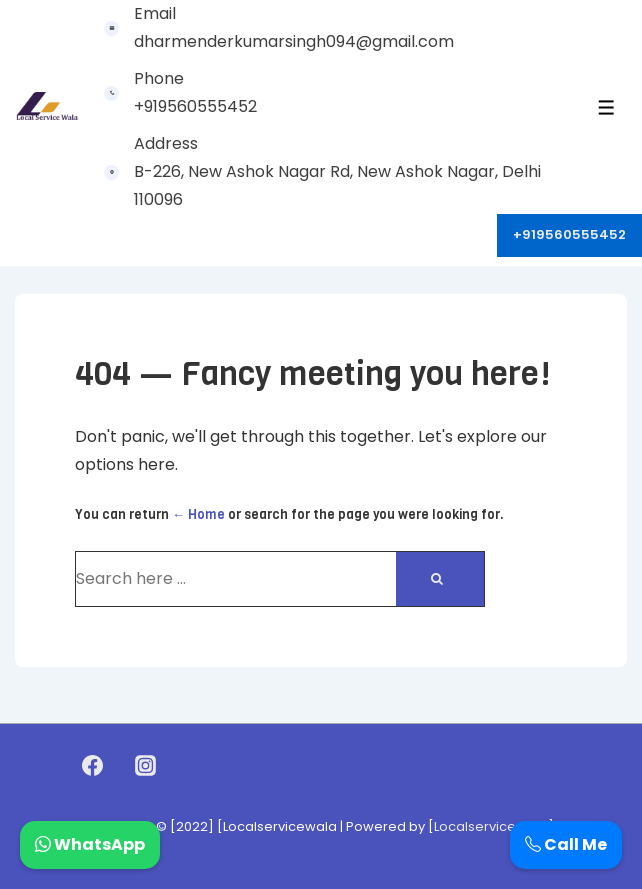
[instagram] (145, 765)
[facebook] (93, 765)
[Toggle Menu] (606, 107)
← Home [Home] (198, 514)
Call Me (566, 844)
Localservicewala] (494, 826)
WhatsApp (90, 844)
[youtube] (187, 765)
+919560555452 (569, 234)
